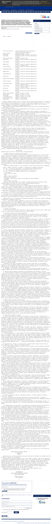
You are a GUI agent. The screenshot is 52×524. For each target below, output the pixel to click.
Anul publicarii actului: (38, 30)
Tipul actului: (37, 26)
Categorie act (15, 521)
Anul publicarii (21, 521)
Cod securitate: (4, 512)
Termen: (36, 23)
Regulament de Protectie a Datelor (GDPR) (31, 1)
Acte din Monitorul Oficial (7, 521)
